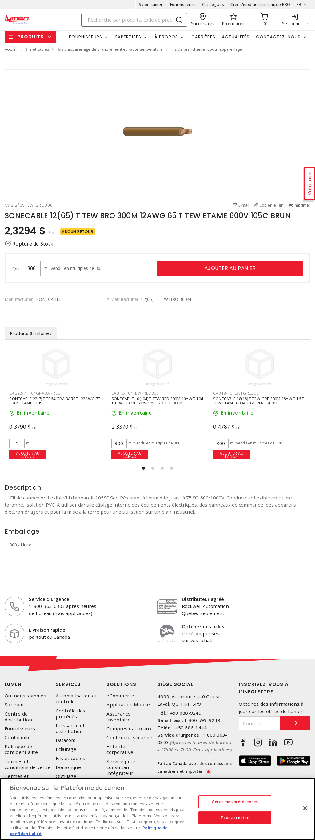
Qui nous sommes (25, 696)
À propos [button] (166, 37)
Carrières (203, 37)
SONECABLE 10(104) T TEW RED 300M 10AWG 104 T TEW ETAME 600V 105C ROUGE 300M (259, 401)
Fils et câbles (71, 758)
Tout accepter (235, 817)
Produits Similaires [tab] (31, 333)
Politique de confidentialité (21, 749)
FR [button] (299, 4)
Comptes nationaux (128, 729)
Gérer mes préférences (235, 801)
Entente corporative (119, 749)
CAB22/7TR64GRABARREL (136, 393)
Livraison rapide (47, 630)
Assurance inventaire (118, 717)
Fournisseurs (183, 4)
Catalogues (213, 4)
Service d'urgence (49, 599)
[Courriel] (259, 723)
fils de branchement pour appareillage (206, 49)
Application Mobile (128, 705)
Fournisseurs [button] (85, 37)
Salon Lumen (151, 4)
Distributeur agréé (203, 599)
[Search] (134, 20)
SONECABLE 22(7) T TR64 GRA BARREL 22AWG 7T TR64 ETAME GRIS (156, 401)
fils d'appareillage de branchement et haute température (110, 49)
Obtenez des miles (203, 626)
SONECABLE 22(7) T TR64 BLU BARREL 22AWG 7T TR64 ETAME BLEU (54, 401)
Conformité (18, 737)
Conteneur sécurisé (129, 737)
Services (68, 684)
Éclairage (66, 749)
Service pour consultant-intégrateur (121, 767)
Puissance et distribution (70, 728)
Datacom (66, 740)
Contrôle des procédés (71, 714)
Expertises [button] (128, 37)
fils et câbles (37, 49)
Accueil (11, 49)
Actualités (235, 37)
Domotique (68, 767)
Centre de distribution (18, 717)
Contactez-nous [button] (278, 37)
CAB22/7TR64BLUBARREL (34, 393)
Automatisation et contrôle (76, 698)
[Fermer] (305, 808)
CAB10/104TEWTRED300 (237, 393)
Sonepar (14, 705)
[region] (157, 809)
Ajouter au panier (230, 268)
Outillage (66, 776)
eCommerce (120, 696)
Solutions (121, 684)
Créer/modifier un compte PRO (260, 4)
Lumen (13, 684)
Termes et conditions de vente (27, 764)
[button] (143, 468)
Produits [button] (30, 37)
